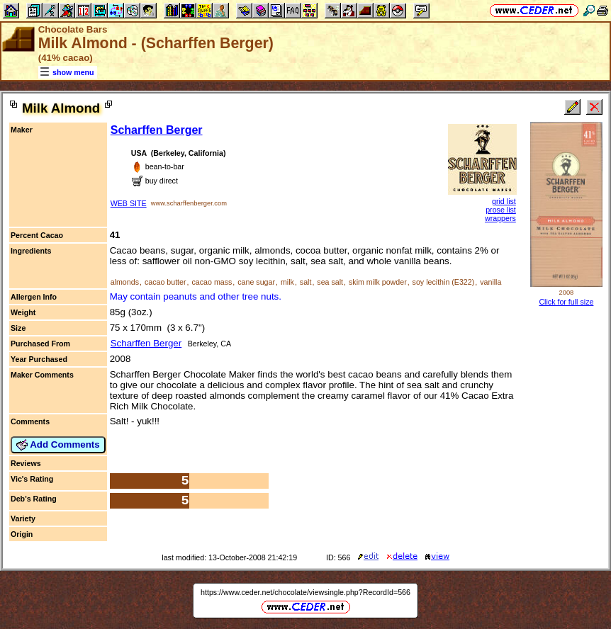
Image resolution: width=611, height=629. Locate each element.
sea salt (330, 282)
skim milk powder (378, 282)
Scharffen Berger (157, 130)
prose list (501, 209)
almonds (125, 282)
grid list (504, 201)
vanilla (490, 282)
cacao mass (211, 282)
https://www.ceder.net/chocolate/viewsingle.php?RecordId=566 (305, 592)
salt (306, 282)
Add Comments (58, 444)
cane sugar (256, 282)
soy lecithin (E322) (444, 282)
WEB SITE (129, 203)
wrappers (500, 218)
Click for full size (566, 302)
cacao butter (165, 282)
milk (287, 282)
